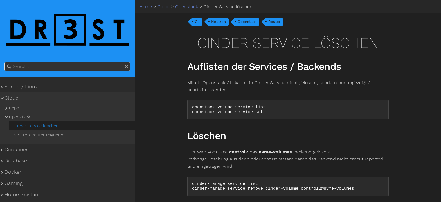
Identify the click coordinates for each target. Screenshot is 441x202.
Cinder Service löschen (36, 125)
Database (15, 161)
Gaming (13, 183)
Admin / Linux (21, 86)
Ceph (14, 108)
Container (16, 149)
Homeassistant (22, 194)
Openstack (247, 22)
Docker (12, 172)
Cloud (11, 98)
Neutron (218, 22)
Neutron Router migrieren (39, 134)
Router (274, 22)
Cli (197, 22)
